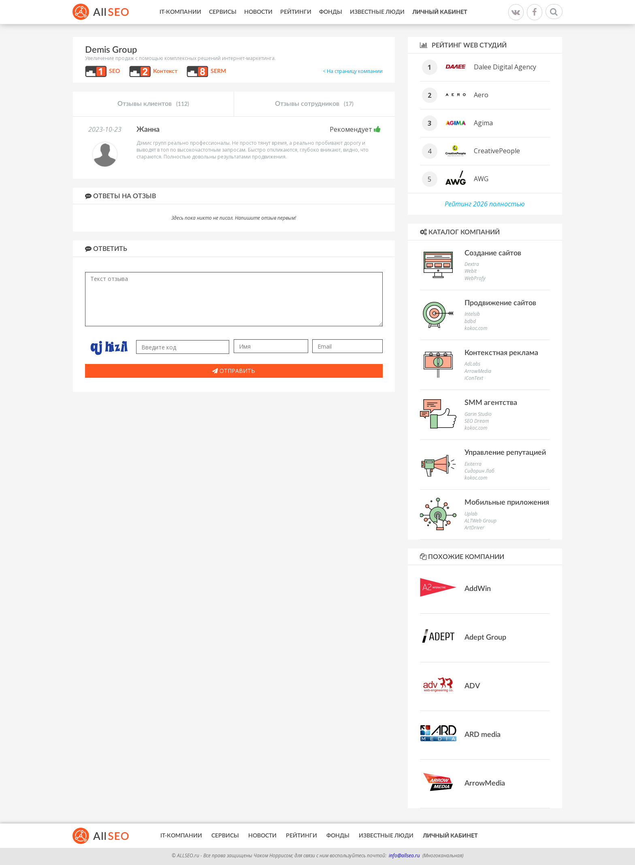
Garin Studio (478, 414)
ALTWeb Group (480, 520)
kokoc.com (476, 328)
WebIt (471, 271)
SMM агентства (491, 403)
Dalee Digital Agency (505, 66)
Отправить (233, 371)
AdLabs (472, 363)
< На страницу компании (353, 71)
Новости (258, 12)
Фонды (330, 12)
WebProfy (475, 278)
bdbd (470, 321)
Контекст (165, 71)
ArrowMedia (478, 371)
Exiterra (473, 463)
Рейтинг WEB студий (463, 45)
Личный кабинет (439, 12)
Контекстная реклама (501, 353)
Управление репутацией (505, 452)
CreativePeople (497, 150)
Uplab (471, 513)
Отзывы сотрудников (314, 104)
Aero (481, 94)
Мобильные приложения (507, 502)
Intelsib (472, 313)
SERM (218, 71)
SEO (114, 71)
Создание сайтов (493, 253)
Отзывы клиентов (153, 104)
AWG (481, 178)
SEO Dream (477, 421)
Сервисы (223, 12)
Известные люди (377, 12)
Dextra (472, 264)
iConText (474, 378)
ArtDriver (474, 527)
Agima (483, 122)
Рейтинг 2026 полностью (485, 203)
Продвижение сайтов (500, 303)
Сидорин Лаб (479, 470)
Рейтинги (295, 12)
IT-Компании (180, 12)
